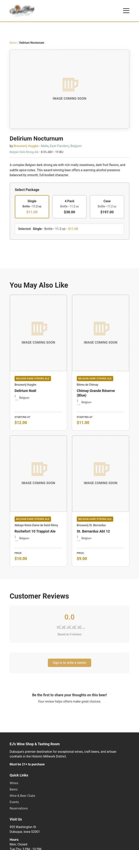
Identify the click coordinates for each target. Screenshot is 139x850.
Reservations (19, 808)
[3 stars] (69, 627)
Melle (45, 146)
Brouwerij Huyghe (26, 146)
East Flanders (59, 146)
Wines (14, 783)
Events (14, 802)
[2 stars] (64, 627)
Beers (13, 42)
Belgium (76, 146)
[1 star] (59, 627)
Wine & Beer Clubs (22, 796)
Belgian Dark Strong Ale (24, 152)
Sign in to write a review (69, 663)
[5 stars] (80, 627)
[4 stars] (74, 627)
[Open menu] (126, 11)
